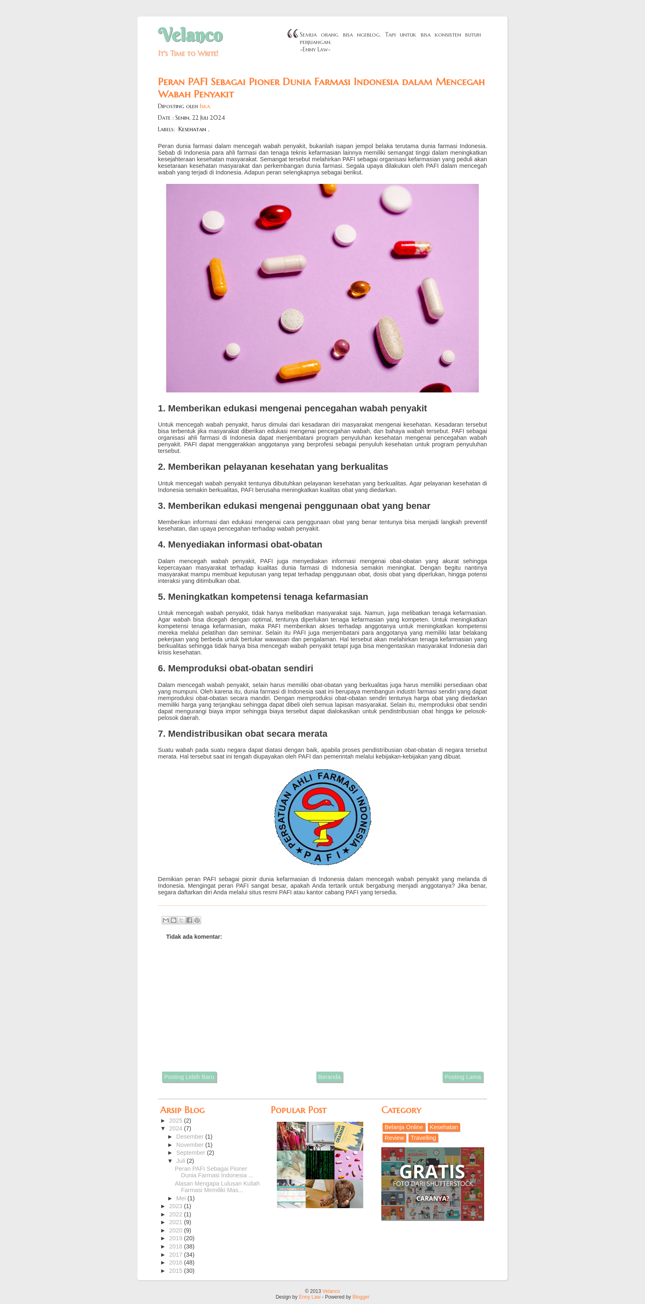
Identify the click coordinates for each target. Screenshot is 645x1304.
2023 (176, 1206)
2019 (176, 1238)
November (190, 1145)
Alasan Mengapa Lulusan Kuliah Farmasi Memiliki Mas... (217, 1186)
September (191, 1152)
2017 (176, 1254)
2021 (176, 1222)
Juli (181, 1161)
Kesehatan (192, 129)
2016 (176, 1262)
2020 (176, 1230)
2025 (176, 1120)
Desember (190, 1136)
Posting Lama (463, 1077)
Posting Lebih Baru (189, 1077)
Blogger (361, 1297)
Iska (205, 106)
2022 (176, 1214)
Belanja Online (404, 1127)
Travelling (423, 1138)
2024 (176, 1128)
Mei (182, 1198)
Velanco (190, 34)
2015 (176, 1270)
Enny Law (310, 1297)
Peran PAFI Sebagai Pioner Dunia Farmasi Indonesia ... (214, 1172)
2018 (176, 1246)
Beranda (329, 1077)
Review (394, 1138)
